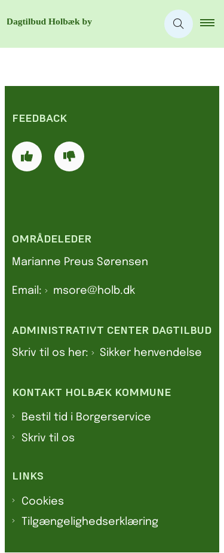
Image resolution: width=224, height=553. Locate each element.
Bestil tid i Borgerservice (86, 417)
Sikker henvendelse (151, 353)
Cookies (43, 501)
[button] (212, 24)
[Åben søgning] (178, 24)
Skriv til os (48, 438)
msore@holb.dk (94, 290)
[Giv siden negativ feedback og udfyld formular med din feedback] (69, 156)
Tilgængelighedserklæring (90, 522)
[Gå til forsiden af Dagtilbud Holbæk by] (78, 24)
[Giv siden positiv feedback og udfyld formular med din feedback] (27, 156)
